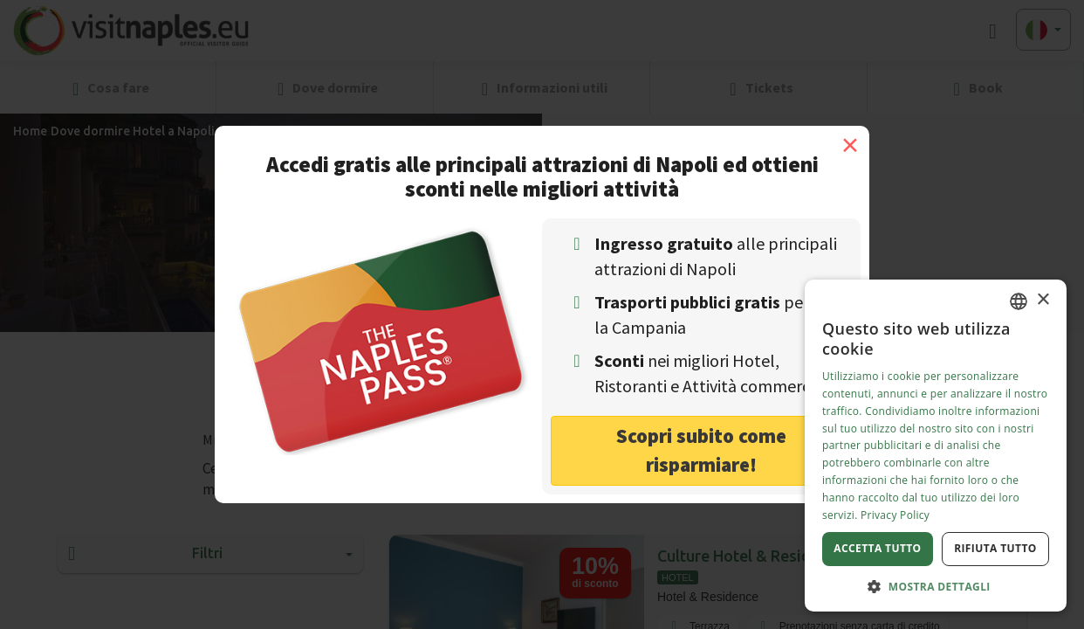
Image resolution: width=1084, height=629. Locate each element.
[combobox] (1018, 301)
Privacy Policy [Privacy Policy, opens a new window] (895, 515)
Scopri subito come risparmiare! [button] (701, 450)
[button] (935, 585)
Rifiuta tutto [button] (995, 548)
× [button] (1042, 300)
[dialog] (936, 446)
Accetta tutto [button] (877, 548)
